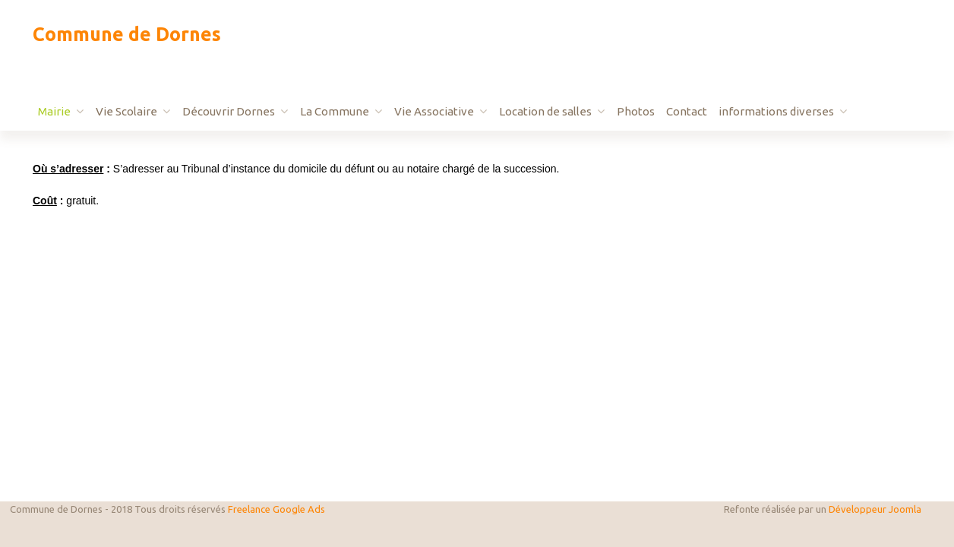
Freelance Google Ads (276, 509)
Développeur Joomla (875, 509)
